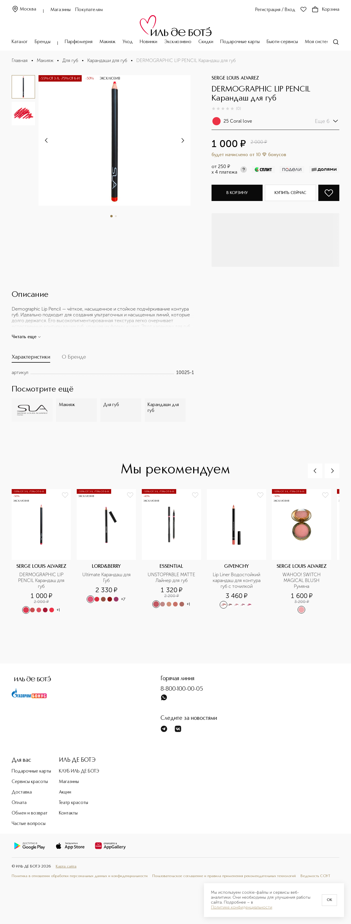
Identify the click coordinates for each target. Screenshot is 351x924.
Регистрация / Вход (275, 10)
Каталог (20, 42)
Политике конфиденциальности (241, 907)
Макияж (107, 42)
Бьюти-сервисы (282, 42)
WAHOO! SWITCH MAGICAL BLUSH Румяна (302, 580)
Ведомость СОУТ (315, 876)
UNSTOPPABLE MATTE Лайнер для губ (172, 577)
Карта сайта (66, 866)
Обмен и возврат (30, 813)
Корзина (325, 9)
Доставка (22, 792)
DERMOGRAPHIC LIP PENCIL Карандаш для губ (42, 580)
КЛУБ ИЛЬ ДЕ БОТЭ (79, 771)
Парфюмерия (78, 42)
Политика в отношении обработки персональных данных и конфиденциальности (80, 876)
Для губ (70, 60)
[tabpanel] (103, 372)
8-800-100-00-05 (181, 689)
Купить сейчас (290, 193)
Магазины (60, 10)
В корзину (237, 193)
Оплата (19, 802)
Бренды (42, 42)
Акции (65, 792)
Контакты (68, 813)
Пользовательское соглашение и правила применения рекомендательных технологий (224, 876)
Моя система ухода (325, 42)
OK (329, 900)
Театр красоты (73, 802)
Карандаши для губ (107, 60)
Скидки (205, 42)
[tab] (31, 358)
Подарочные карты (240, 42)
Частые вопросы (29, 823)
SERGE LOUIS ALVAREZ (235, 78)
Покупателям (89, 10)
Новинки (148, 42)
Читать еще (26, 337)
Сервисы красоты (30, 782)
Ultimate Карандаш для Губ (107, 577)
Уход (128, 42)
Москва (24, 9)
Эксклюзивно (177, 42)
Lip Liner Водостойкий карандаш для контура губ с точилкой (237, 580)
